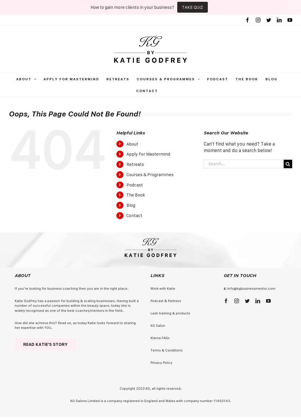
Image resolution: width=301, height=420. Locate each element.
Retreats (135, 164)
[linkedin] (257, 301)
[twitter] (247, 301)
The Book (135, 194)
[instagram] (236, 301)
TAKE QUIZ (192, 7)
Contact (134, 215)
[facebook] (226, 301)
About (132, 143)
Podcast (134, 184)
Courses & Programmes (150, 174)
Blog (130, 205)
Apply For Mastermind (148, 153)
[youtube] (268, 301)
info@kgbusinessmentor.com (251, 288)
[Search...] (244, 164)
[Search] (288, 164)
